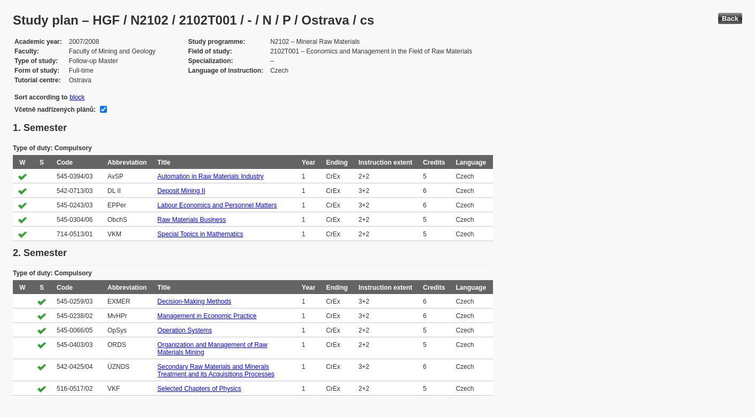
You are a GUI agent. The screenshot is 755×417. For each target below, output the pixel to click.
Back (730, 18)
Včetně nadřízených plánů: (55, 109)
